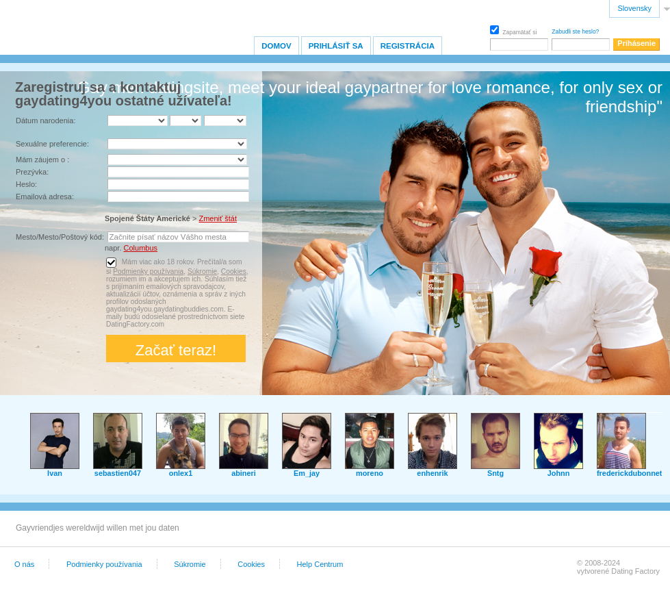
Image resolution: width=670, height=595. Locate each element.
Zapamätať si (513, 30)
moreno (369, 473)
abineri (243, 473)
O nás (24, 564)
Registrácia (408, 46)
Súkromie (202, 271)
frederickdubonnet (629, 473)
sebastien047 (117, 473)
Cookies (233, 271)
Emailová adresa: (45, 196)
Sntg (495, 473)
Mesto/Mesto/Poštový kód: (60, 237)
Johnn (558, 473)
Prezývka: (32, 172)
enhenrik (432, 473)
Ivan (54, 473)
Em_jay (307, 473)
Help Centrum (320, 564)
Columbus (141, 248)
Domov (276, 46)
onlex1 (180, 473)
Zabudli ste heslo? (575, 31)
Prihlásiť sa (336, 46)
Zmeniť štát (217, 218)
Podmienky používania (148, 271)
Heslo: (26, 184)
